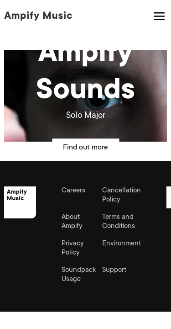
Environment (121, 244)
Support (114, 270)
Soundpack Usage (79, 274)
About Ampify (72, 221)
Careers (73, 191)
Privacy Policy (73, 248)
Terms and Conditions (118, 221)
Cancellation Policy (121, 195)
